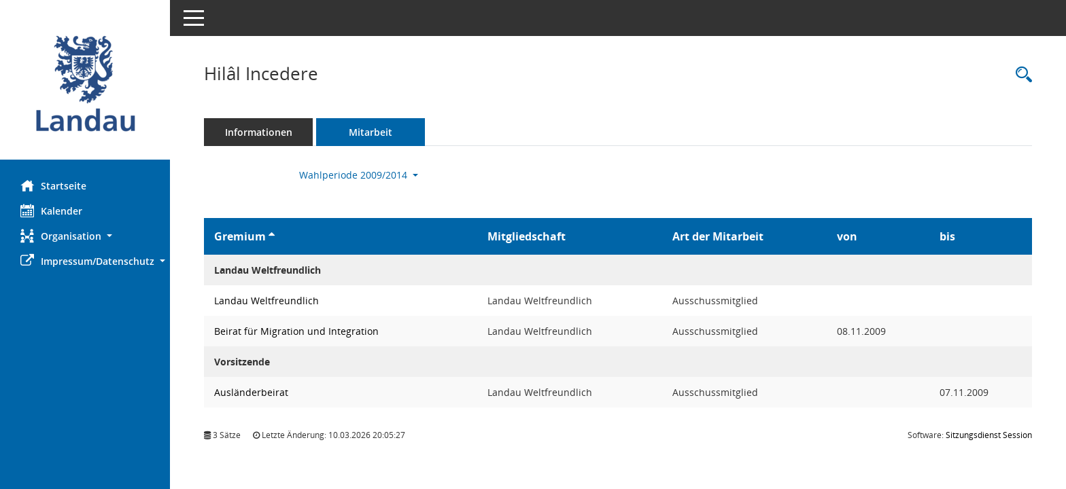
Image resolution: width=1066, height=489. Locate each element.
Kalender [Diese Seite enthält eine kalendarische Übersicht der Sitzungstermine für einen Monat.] (51, 210)
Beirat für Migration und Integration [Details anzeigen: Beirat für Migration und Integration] (296, 331)
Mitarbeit (370, 132)
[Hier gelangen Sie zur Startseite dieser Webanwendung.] (85, 85)
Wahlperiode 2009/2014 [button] (358, 174)
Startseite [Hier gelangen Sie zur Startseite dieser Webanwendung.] (53, 185)
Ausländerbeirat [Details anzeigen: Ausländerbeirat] (251, 392)
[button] (85, 236)
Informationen (258, 132)
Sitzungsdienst (989, 435)
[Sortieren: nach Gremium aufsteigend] (272, 236)
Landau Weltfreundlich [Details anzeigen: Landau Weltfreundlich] (266, 300)
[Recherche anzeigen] (1020, 75)
